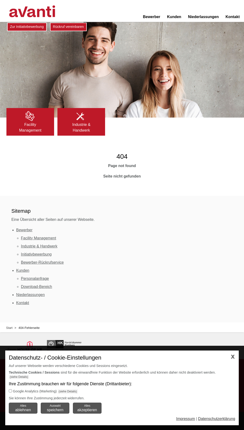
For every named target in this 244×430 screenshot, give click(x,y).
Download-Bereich (36, 287)
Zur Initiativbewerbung (27, 27)
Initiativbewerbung (36, 254)
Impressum (185, 419)
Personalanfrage (35, 279)
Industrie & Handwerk (39, 246)
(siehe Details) (19, 377)
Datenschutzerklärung (216, 419)
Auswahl (55, 408)
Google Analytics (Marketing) (35, 391)
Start (9, 328)
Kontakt (232, 17)
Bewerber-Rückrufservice (42, 262)
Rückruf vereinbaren (68, 27)
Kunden (174, 17)
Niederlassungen (203, 17)
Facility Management (38, 238)
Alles (23, 408)
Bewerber (151, 17)
